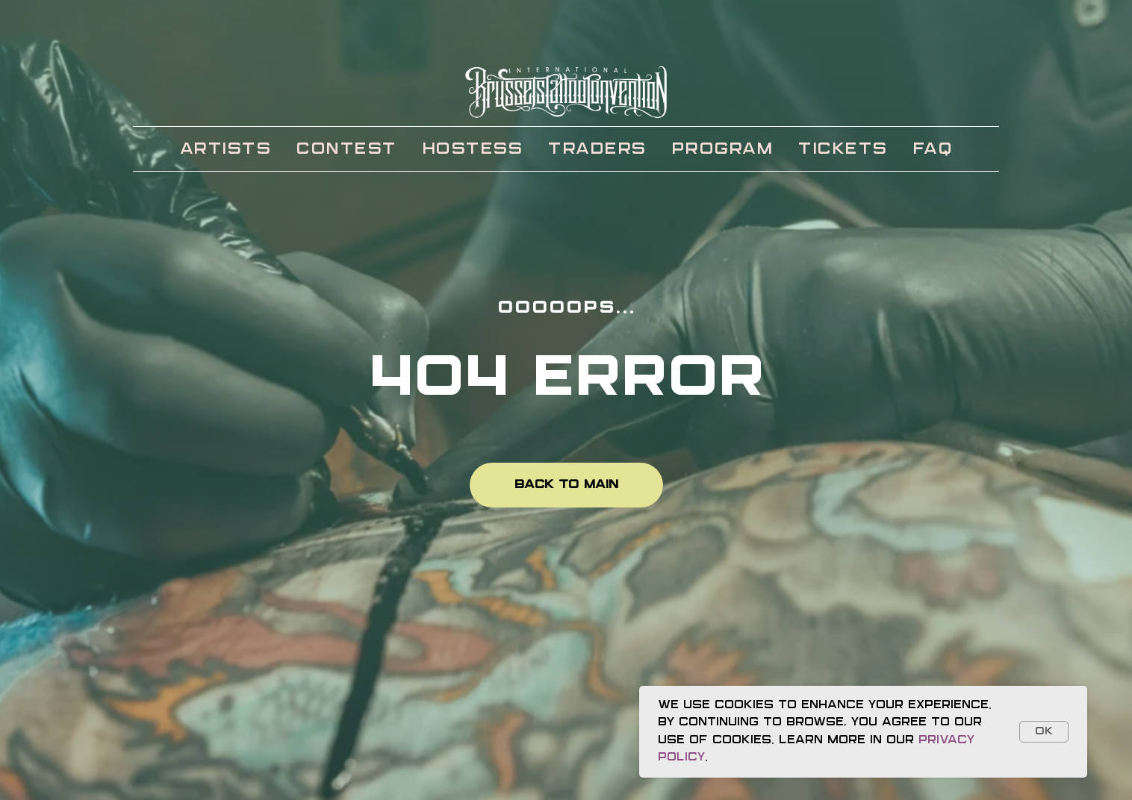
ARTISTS (225, 149)
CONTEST (346, 149)
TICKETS (842, 149)
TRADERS (596, 149)
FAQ (932, 149)
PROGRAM (722, 149)
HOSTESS (472, 149)
